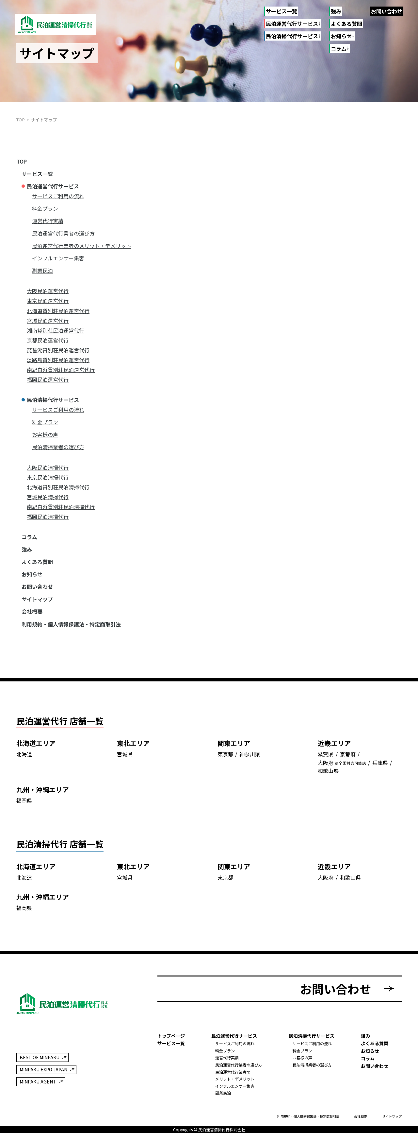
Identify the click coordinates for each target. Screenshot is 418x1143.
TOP (21, 161)
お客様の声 (45, 434)
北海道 (24, 769)
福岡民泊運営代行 (48, 379)
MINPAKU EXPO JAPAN (43, 1079)
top (20, 119)
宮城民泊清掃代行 (48, 497)
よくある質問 (346, 23)
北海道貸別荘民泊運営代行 (58, 311)
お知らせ (32, 574)
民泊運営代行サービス (291, 24)
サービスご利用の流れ (58, 196)
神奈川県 (249, 769)
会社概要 (32, 611)
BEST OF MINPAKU (39, 1066)
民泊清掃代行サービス (291, 36)
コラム (29, 537)
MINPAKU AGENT (38, 1091)
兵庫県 (380, 778)
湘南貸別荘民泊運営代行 (55, 330)
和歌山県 (328, 786)
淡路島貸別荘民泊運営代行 (58, 360)
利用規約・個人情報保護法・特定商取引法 (71, 624)
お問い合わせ (386, 11)
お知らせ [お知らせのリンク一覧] (341, 36)
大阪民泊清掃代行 (48, 467)
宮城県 (125, 769)
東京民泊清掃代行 (48, 477)
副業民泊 (42, 270)
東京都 (225, 769)
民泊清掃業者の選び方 (58, 447)
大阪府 (325, 778)
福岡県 (24, 816)
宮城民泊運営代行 (48, 321)
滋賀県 (325, 769)
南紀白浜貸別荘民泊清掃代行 (61, 507)
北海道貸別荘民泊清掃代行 (58, 487)
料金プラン (45, 208)
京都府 (348, 769)
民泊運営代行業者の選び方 (63, 233)
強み (336, 11)
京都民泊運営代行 (48, 340)
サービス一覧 (281, 11)
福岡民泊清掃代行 (48, 516)
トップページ (171, 1045)
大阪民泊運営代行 (48, 291)
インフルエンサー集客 (58, 258)
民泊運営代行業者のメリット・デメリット (81, 246)
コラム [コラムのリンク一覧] (338, 48)
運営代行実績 (47, 221)
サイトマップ (37, 599)
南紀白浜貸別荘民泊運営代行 (61, 370)
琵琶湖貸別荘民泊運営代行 (58, 350)
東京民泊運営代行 (48, 301)
